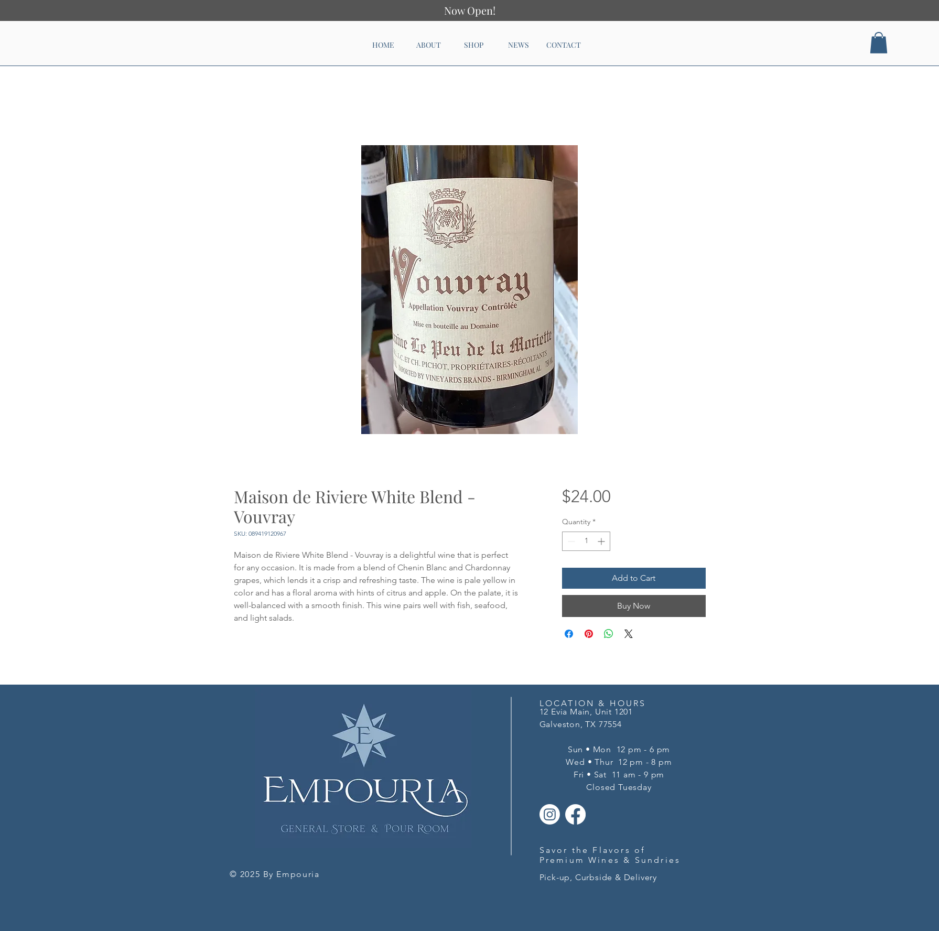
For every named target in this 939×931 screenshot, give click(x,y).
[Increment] (602, 541)
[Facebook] (575, 814)
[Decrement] (570, 541)
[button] (879, 42)
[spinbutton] (586, 541)
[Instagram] (549, 814)
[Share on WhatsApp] (608, 633)
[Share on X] (628, 633)
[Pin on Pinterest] (588, 633)
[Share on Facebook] (569, 633)
